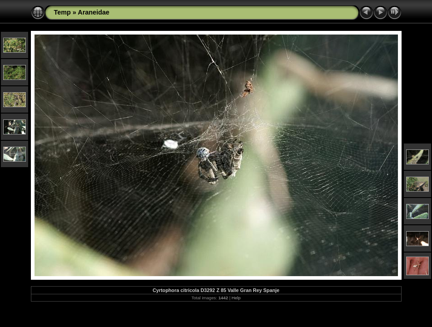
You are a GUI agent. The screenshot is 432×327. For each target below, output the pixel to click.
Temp (62, 12)
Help (236, 297)
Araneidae (93, 12)
